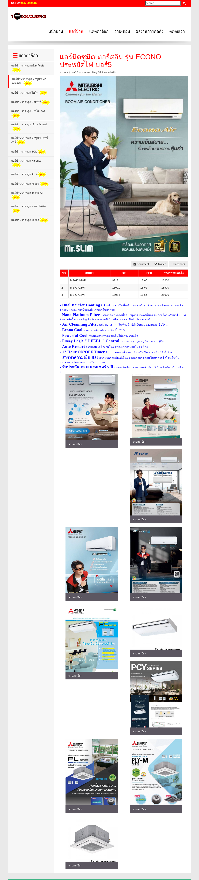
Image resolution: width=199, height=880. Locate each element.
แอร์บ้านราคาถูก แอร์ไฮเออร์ (28, 113)
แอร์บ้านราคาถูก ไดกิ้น (29, 93)
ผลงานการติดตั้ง (149, 31)
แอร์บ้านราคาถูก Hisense (26, 163)
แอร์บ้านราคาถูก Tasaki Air (27, 195)
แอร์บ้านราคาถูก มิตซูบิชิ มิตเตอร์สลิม (29, 81)
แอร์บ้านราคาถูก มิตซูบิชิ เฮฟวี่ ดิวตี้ (29, 140)
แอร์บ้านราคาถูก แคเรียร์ (31, 102)
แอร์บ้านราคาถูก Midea (30, 184)
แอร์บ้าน (76, 31)
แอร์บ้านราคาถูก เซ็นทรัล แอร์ (29, 127)
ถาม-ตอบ (122, 31)
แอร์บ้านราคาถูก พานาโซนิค (28, 209)
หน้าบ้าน (55, 31)
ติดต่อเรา (177, 31)
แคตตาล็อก (98, 31)
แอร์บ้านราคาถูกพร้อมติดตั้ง (27, 68)
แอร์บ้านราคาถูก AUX (29, 174)
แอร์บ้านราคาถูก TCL (28, 151)
